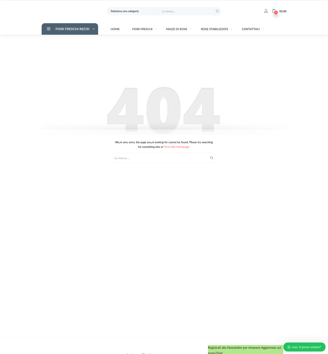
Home (115, 28)
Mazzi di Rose (177, 28)
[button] (279, 10)
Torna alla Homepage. (177, 146)
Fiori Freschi (142, 28)
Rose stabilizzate (215, 28)
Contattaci (251, 28)
